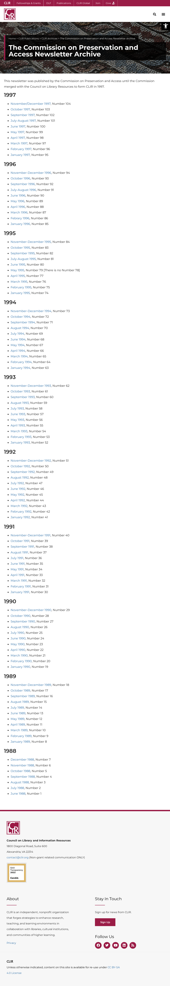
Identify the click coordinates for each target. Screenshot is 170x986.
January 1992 (20, 517)
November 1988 (22, 765)
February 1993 (21, 437)
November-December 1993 (31, 386)
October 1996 (20, 178)
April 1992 (18, 500)
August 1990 (20, 627)
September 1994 (23, 322)
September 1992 (23, 472)
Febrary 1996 (20, 218)
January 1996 (20, 224)
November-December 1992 (31, 460)
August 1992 (20, 477)
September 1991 (22, 546)
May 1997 (17, 132)
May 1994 (18, 345)
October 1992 (20, 466)
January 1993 (20, 442)
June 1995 (18, 264)
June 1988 (18, 793)
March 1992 (19, 506)
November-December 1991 (30, 535)
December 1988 (22, 759)
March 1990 (19, 655)
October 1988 (20, 771)
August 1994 (20, 328)
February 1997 (21, 149)
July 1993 (17, 408)
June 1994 (18, 339)
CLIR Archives (49, 38)
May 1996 (17, 201)
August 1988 (20, 782)
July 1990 (17, 633)
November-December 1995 (31, 242)
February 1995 (21, 287)
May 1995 (17, 270)
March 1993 (19, 431)
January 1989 (20, 741)
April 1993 (18, 425)
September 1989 (23, 696)
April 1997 (18, 138)
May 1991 (17, 569)
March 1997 (19, 143)
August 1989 (20, 702)
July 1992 (17, 483)
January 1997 (20, 155)
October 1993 (20, 391)
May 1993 (17, 420)
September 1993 (23, 397)
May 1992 (17, 494)
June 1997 (18, 126)
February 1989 (21, 736)
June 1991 (18, 564)
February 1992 (21, 511)
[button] (165, 26)
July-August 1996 (23, 190)
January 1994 (20, 368)
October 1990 (20, 616)
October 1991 (20, 541)
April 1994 (18, 351)
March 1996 (19, 212)
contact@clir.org (18, 857)
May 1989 (17, 719)
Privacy (11, 943)
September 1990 (23, 621)
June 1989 (18, 713)
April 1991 (17, 575)
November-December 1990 (31, 610)
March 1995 (19, 282)
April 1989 (18, 724)
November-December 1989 (31, 685)
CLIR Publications (28, 38)
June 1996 (18, 195)
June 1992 (18, 489)
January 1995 (20, 293)
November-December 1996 (31, 173)
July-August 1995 (23, 259)
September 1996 (23, 184)
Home (12, 38)
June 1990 (18, 638)
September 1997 (23, 115)
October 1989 (20, 690)
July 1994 (17, 333)
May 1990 (18, 644)
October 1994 (20, 317)
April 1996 (18, 207)
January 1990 (20, 667)
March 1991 (19, 580)
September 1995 (23, 253)
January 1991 (20, 592)
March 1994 (19, 356)
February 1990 (21, 661)
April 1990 (18, 650)
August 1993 (20, 403)
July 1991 (17, 558)
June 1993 (18, 414)
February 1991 (21, 586)
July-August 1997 (23, 121)
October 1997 (20, 109)
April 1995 (18, 276)
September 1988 (23, 777)
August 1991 (19, 552)
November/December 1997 (31, 104)
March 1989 (19, 730)
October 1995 (20, 247)
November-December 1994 (31, 311)
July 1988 (17, 788)
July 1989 (17, 707)
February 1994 (21, 362)
